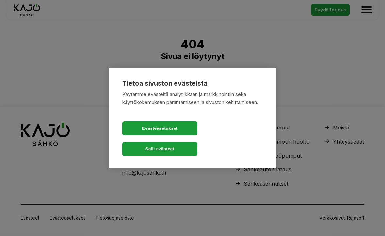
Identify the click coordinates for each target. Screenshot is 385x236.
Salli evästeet (230, 138)
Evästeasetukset (155, 138)
